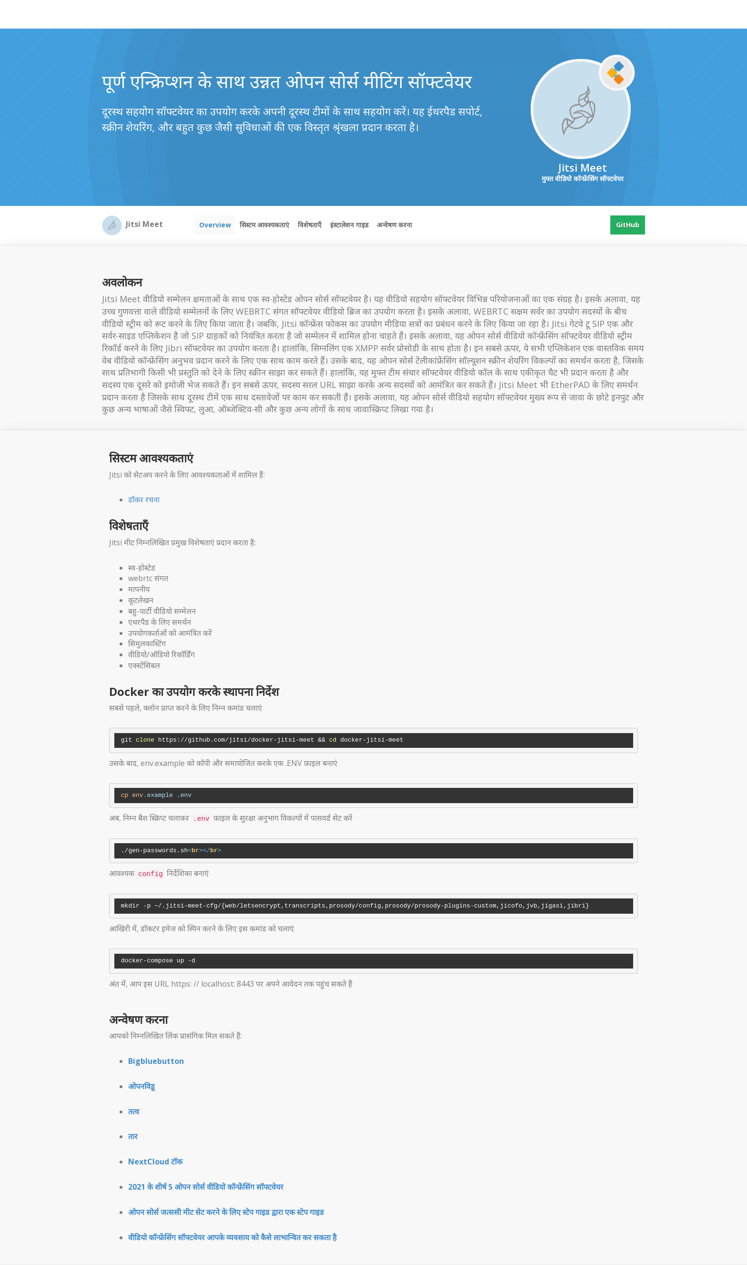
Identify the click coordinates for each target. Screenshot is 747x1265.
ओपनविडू (141, 1086)
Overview (215, 224)
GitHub (627, 224)
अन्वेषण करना (394, 224)
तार (133, 1136)
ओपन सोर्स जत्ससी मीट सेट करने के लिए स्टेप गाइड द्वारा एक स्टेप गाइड (226, 1212)
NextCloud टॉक (155, 1161)
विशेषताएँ (310, 224)
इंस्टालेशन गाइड (349, 224)
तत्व (133, 1111)
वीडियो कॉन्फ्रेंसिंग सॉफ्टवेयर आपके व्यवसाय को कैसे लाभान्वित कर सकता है (232, 1237)
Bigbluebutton (156, 1061)
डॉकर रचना (144, 499)
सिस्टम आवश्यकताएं (264, 224)
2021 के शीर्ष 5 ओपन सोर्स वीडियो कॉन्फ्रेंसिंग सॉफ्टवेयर (205, 1187)
